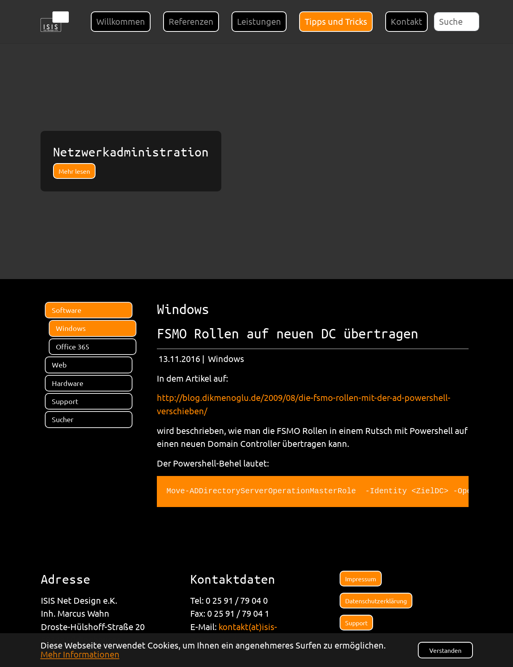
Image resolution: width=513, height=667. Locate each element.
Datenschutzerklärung (376, 601)
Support (356, 623)
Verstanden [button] (445, 650)
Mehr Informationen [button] (80, 654)
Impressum (360, 578)
